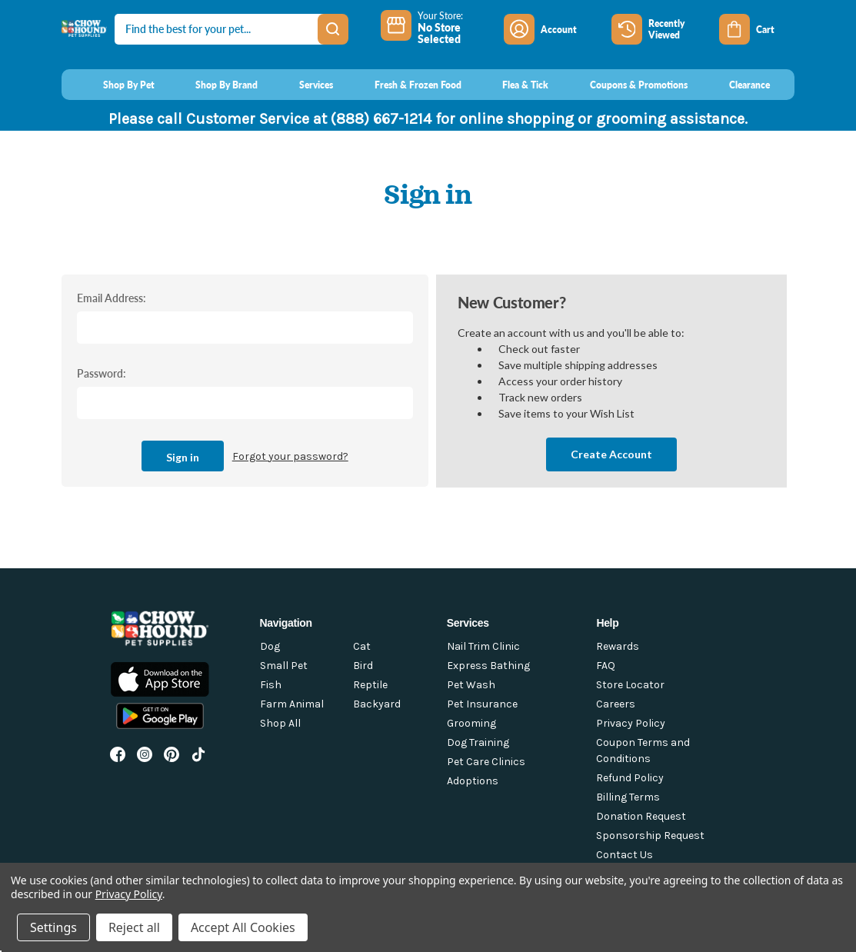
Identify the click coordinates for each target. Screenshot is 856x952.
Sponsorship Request (650, 835)
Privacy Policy (630, 723)
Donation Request (641, 816)
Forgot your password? (290, 456)
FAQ (605, 665)
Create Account (611, 454)
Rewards (617, 646)
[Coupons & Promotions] (624, 84)
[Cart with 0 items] (756, 29)
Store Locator (630, 684)
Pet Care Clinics (486, 761)
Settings (53, 927)
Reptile (370, 684)
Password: (101, 373)
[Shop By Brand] (212, 84)
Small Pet (284, 665)
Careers (615, 704)
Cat (362, 646)
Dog (270, 646)
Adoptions (472, 780)
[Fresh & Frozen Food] (403, 84)
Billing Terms (628, 797)
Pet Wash (471, 684)
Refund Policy (630, 777)
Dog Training (478, 742)
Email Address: (111, 297)
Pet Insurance (482, 704)
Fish (270, 684)
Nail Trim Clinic (483, 646)
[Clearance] (735, 84)
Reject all (134, 927)
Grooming (471, 723)
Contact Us (624, 854)
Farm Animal (292, 704)
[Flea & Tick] (511, 84)
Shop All (280, 723)
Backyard (377, 704)
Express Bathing (488, 665)
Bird (363, 665)
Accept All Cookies (243, 927)
